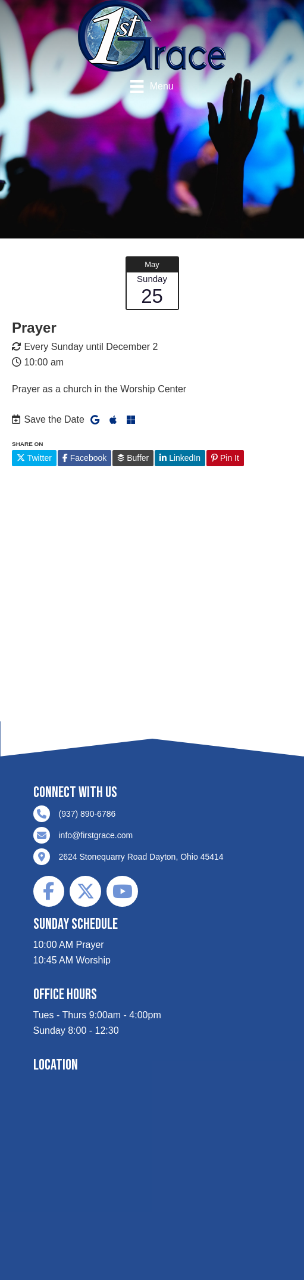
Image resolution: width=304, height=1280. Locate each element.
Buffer (133, 458)
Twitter (34, 458)
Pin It (225, 458)
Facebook (84, 458)
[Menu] (151, 86)
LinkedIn (179, 458)
